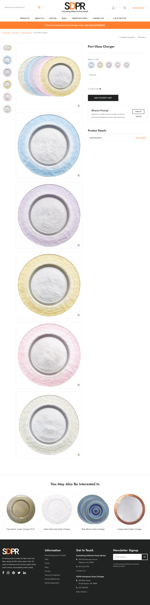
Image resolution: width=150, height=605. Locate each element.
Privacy (47, 571)
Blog (46, 567)
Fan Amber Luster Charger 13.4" (20, 529)
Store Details (82, 591)
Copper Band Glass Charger (129, 529)
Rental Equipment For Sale (55, 555)
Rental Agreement (52, 583)
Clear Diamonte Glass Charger (57, 529)
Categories (6, 33)
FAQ (46, 559)
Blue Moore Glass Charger (93, 529)
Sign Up (138, 111)
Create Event (138, 8)
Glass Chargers (26, 33)
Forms (47, 563)
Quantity (92, 75)
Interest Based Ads (52, 579)
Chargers (16, 33)
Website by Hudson (119, 566)
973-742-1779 (119, 18)
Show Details (141, 138)
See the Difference (95, 25)
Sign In (138, 116)
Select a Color (93, 59)
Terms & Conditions (52, 575)
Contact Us (81, 570)
